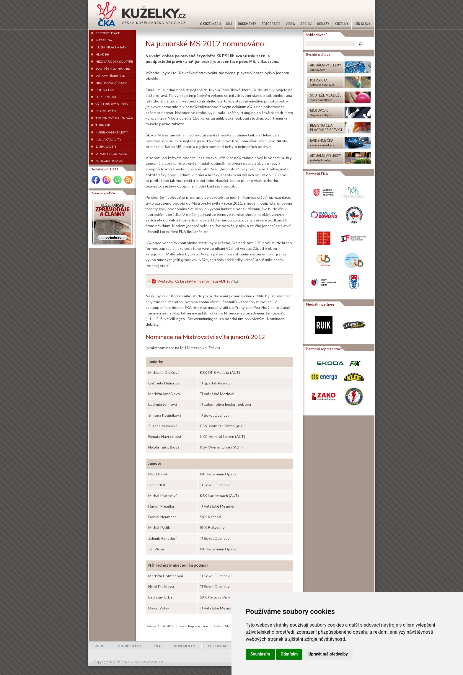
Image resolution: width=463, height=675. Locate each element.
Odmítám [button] (289, 654)
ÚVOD (100, 646)
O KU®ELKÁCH (129, 646)
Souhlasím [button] (260, 654)
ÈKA (157, 646)
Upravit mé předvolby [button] (328, 654)
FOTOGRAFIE (218, 646)
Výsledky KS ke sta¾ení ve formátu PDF (191, 281)
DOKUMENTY (184, 646)
